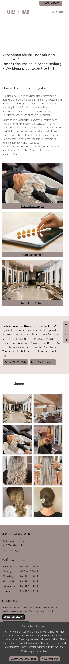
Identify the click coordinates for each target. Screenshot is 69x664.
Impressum (41, 626)
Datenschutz (28, 626)
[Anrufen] (66, 329)
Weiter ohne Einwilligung (23, 659)
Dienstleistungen (32, 206)
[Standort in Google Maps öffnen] (66, 340)
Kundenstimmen (32, 254)
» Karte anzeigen (11, 550)
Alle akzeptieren (50, 659)
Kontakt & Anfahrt (32, 303)
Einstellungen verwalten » (34, 651)
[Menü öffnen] (66, 324)
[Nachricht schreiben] (66, 334)
